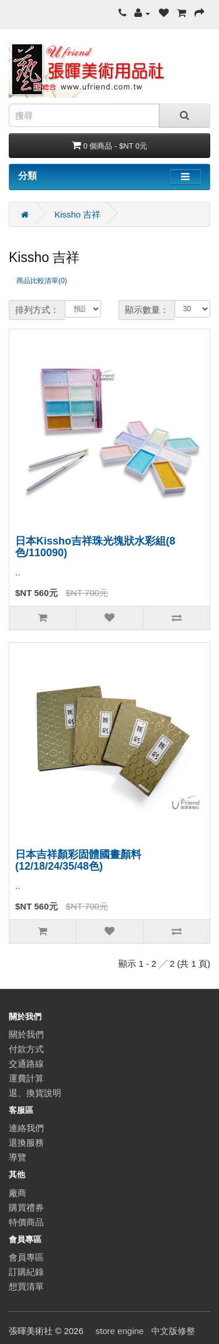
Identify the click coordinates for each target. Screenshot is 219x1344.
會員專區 (26, 1257)
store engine (120, 1331)
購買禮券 (26, 1207)
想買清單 (26, 1286)
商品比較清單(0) (41, 281)
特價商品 (26, 1222)
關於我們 (26, 1034)
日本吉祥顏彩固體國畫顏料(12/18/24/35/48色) (78, 860)
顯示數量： (147, 310)
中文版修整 (173, 1331)
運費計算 (26, 1078)
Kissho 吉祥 (77, 214)
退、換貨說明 (35, 1093)
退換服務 (26, 1142)
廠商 (17, 1193)
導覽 (17, 1157)
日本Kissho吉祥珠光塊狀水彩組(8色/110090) (95, 547)
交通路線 (26, 1064)
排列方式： (37, 310)
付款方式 (26, 1049)
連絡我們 (26, 1128)
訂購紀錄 (26, 1272)
